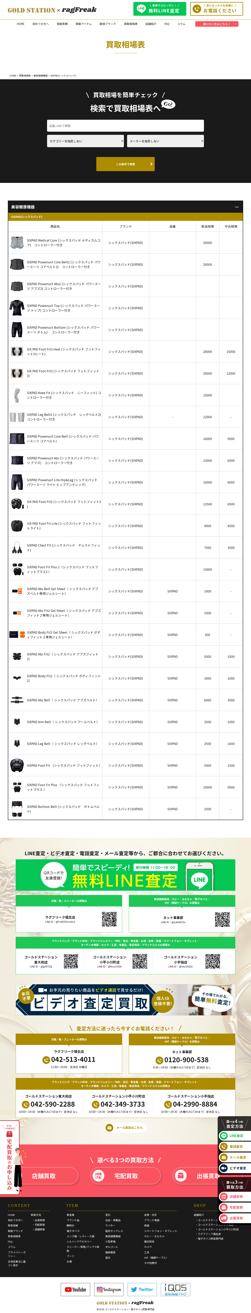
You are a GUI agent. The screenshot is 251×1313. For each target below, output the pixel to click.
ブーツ (70, 1256)
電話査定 (231, 1147)
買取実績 (62, 24)
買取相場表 (131, 24)
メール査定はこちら (124, 1128)
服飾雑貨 (110, 1252)
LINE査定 (231, 1136)
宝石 (107, 1215)
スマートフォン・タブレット (160, 1231)
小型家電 (110, 1241)
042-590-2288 (48, 1104)
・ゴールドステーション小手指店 (214, 1224)
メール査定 (233, 1157)
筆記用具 (149, 1241)
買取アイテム (83, 24)
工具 (146, 1252)
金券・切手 (150, 1215)
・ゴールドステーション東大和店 (214, 1220)
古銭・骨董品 (113, 1220)
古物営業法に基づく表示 (17, 1263)
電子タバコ (73, 1231)
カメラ (148, 1247)
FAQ (166, 24)
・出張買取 (38, 1220)
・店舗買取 (38, 1229)
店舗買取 (32, 1176)
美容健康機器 (113, 1236)
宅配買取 (115, 1176)
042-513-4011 (68, 1059)
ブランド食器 (151, 1220)
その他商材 (150, 1263)
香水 (107, 1257)
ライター (110, 1225)
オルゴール (111, 1247)
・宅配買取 (38, 1224)
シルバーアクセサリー (79, 1241)
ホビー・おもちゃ (154, 1236)
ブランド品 (73, 1220)
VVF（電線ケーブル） (156, 1257)
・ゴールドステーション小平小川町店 (217, 1229)
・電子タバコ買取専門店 (209, 1238)
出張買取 (197, 1176)
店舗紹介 (151, 24)
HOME (21, 24)
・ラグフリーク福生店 (208, 1234)
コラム (181, 24)
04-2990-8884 (190, 1104)
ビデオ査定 (233, 1168)
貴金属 (70, 1215)
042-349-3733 (118, 1104)
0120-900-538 (182, 1059)
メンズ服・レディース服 (80, 1236)
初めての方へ (40, 24)
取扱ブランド (108, 24)
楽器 (146, 1225)
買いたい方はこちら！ (217, 24)
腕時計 (70, 1225)
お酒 (69, 1261)
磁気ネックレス (114, 1231)
